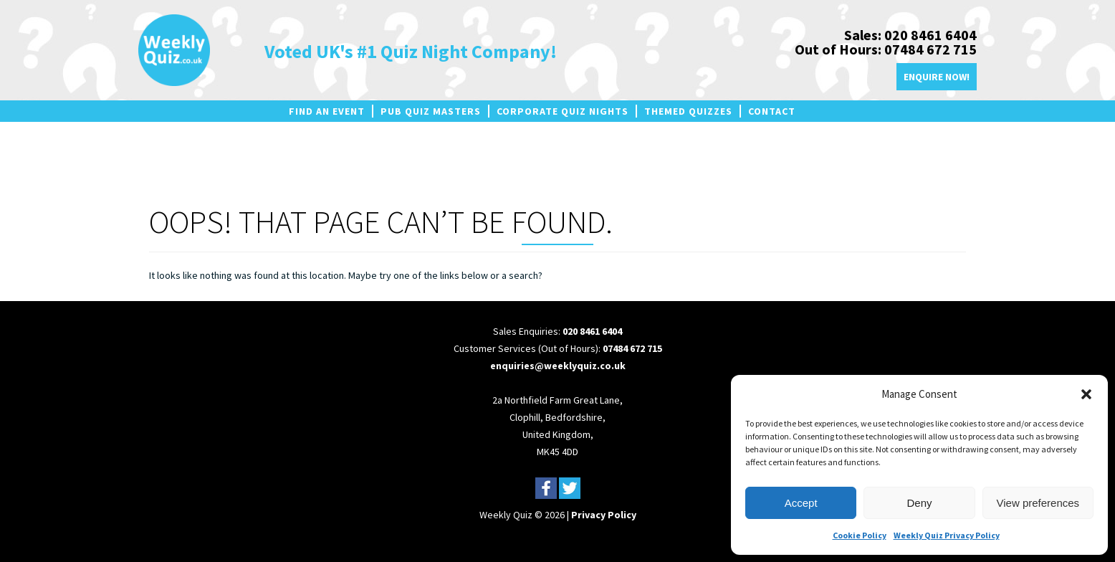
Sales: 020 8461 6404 (910, 35)
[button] (1086, 394)
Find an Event (327, 111)
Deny (919, 503)
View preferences (1038, 503)
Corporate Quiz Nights (562, 111)
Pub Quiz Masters (431, 111)
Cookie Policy (859, 535)
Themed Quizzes (688, 111)
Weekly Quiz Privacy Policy (947, 535)
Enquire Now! (937, 76)
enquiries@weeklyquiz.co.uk (558, 365)
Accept (801, 503)
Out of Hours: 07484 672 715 (886, 49)
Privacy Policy (603, 514)
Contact (771, 111)
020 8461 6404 (592, 331)
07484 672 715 (632, 348)
